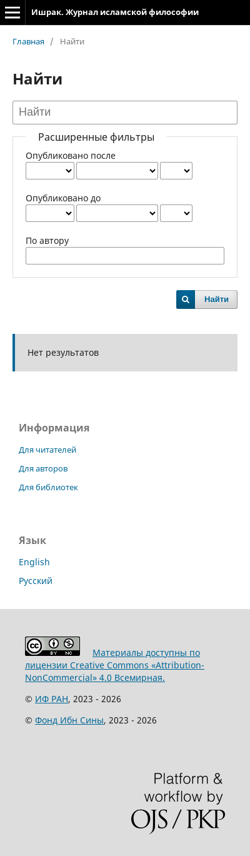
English (34, 562)
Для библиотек (48, 487)
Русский (35, 581)
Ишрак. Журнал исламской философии (115, 12)
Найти (216, 299)
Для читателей (47, 449)
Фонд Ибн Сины (69, 720)
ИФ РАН (51, 699)
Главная (28, 41)
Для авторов (43, 468)
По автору (47, 240)
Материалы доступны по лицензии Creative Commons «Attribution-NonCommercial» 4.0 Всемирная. (114, 665)
